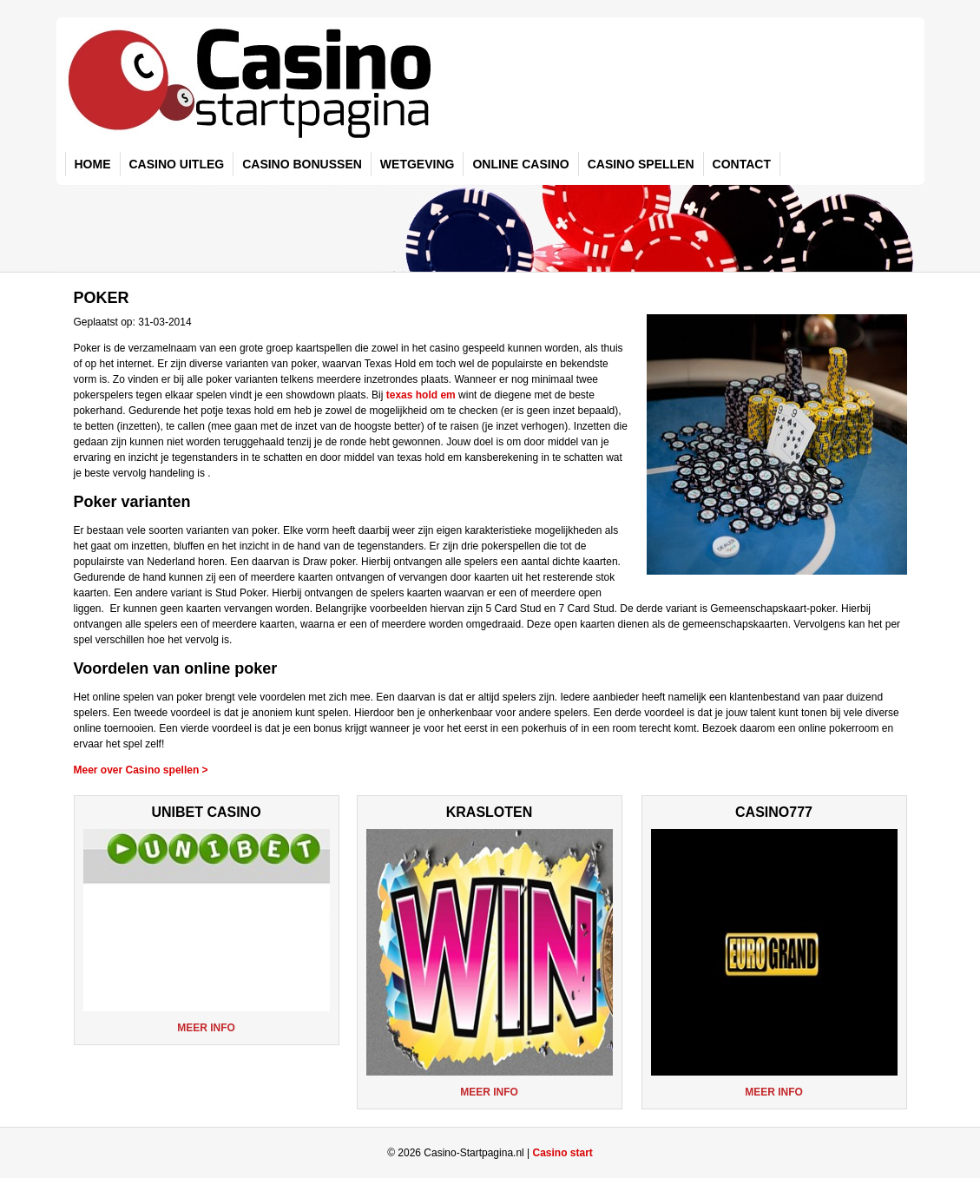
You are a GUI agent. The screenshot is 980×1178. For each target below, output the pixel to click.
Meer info (206, 1028)
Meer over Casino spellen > (141, 770)
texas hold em (421, 395)
